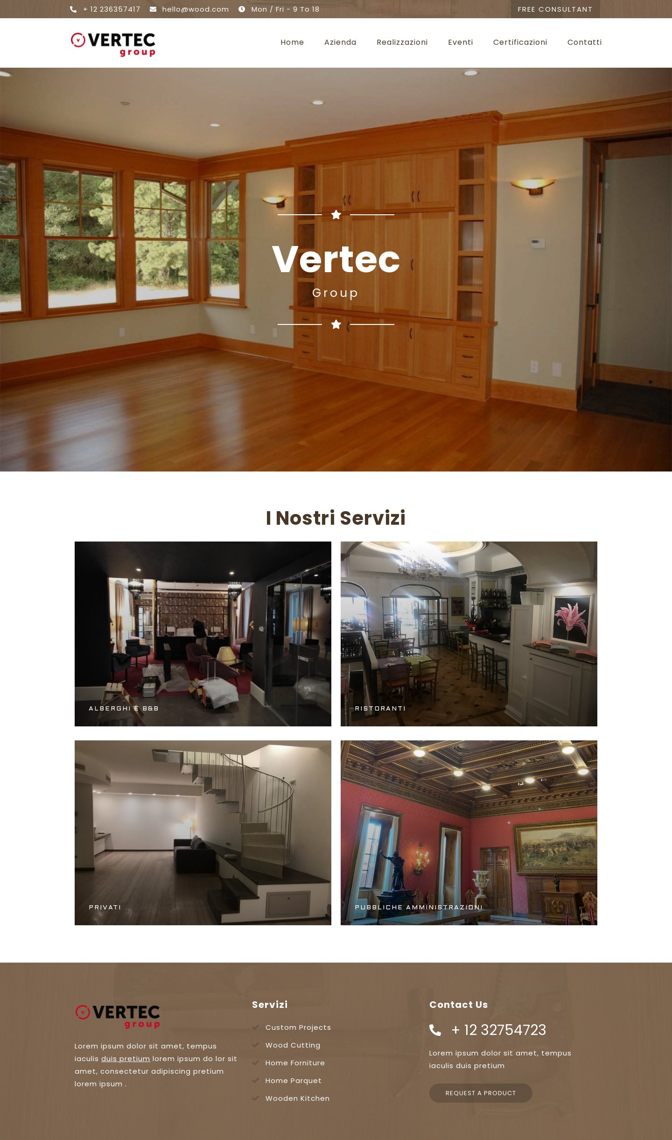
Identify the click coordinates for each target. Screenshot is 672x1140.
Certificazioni (520, 42)
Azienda (340, 42)
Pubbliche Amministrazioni (419, 908)
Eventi (460, 42)
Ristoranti (380, 709)
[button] (555, 9)
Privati (105, 908)
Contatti (584, 42)
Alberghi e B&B (124, 709)
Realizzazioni (402, 42)
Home (292, 42)
